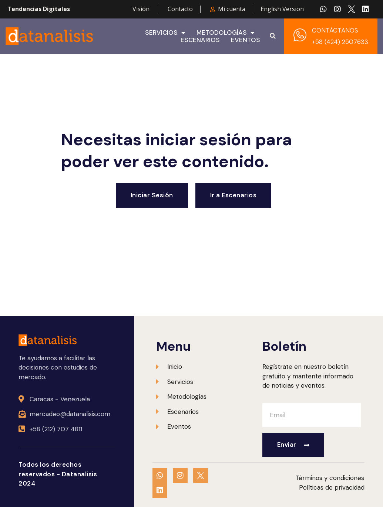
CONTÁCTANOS (335, 30)
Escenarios (200, 40)
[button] (273, 36)
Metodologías (225, 32)
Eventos (245, 40)
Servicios (165, 32)
